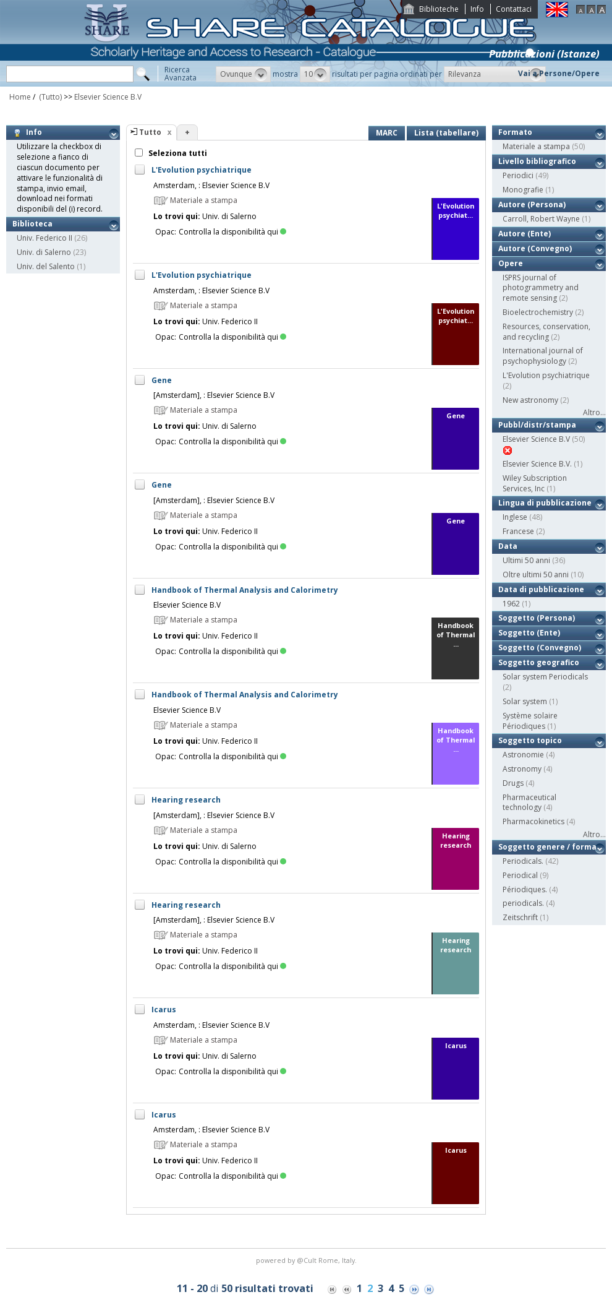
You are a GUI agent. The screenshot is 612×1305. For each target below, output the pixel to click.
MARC (386, 132)
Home (20, 97)
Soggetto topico (530, 740)
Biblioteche (439, 9)
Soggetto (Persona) (536, 618)
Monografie (523, 189)
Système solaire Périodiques (530, 720)
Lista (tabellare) (446, 132)
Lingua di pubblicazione (545, 502)
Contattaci (514, 9)
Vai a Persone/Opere (559, 73)
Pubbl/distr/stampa (537, 425)
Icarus (163, 1009)
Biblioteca (32, 223)
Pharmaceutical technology (529, 802)
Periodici (518, 175)
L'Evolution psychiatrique (201, 170)
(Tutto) (49, 97)
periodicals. (523, 903)
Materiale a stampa (536, 146)
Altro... (594, 412)
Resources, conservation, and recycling (546, 331)
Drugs (513, 783)
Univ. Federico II (44, 238)
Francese (518, 531)
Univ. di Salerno (44, 252)
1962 (511, 603)
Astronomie (523, 754)
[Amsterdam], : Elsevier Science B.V (213, 395)
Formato (515, 132)
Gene (161, 380)
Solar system (525, 701)
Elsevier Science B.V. (537, 464)
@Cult (307, 1260)
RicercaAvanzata (180, 74)
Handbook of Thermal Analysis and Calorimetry (244, 590)
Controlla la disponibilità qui (232, 231)
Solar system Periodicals (545, 676)
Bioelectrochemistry (538, 312)
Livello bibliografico (537, 161)
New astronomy (530, 400)
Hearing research (186, 800)
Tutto (150, 132)
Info (477, 9)
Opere (510, 263)
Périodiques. (525, 889)
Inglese (515, 517)
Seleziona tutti (177, 153)
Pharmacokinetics (533, 821)
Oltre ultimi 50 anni (536, 574)
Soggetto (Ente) (529, 632)
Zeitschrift (520, 917)
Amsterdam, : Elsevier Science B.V (211, 185)
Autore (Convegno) (535, 248)
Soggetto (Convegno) (539, 647)
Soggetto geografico (538, 662)
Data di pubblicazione (541, 589)
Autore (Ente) (524, 233)
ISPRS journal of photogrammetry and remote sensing (541, 288)
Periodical (520, 875)
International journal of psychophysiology (543, 355)
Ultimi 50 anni (526, 560)
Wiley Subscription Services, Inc (535, 483)
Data (507, 546)
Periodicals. (523, 861)
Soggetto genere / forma (547, 847)
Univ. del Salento (46, 266)
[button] (243, 74)
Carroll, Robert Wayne (541, 218)
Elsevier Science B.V (108, 97)
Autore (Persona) (532, 204)
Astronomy (522, 769)
